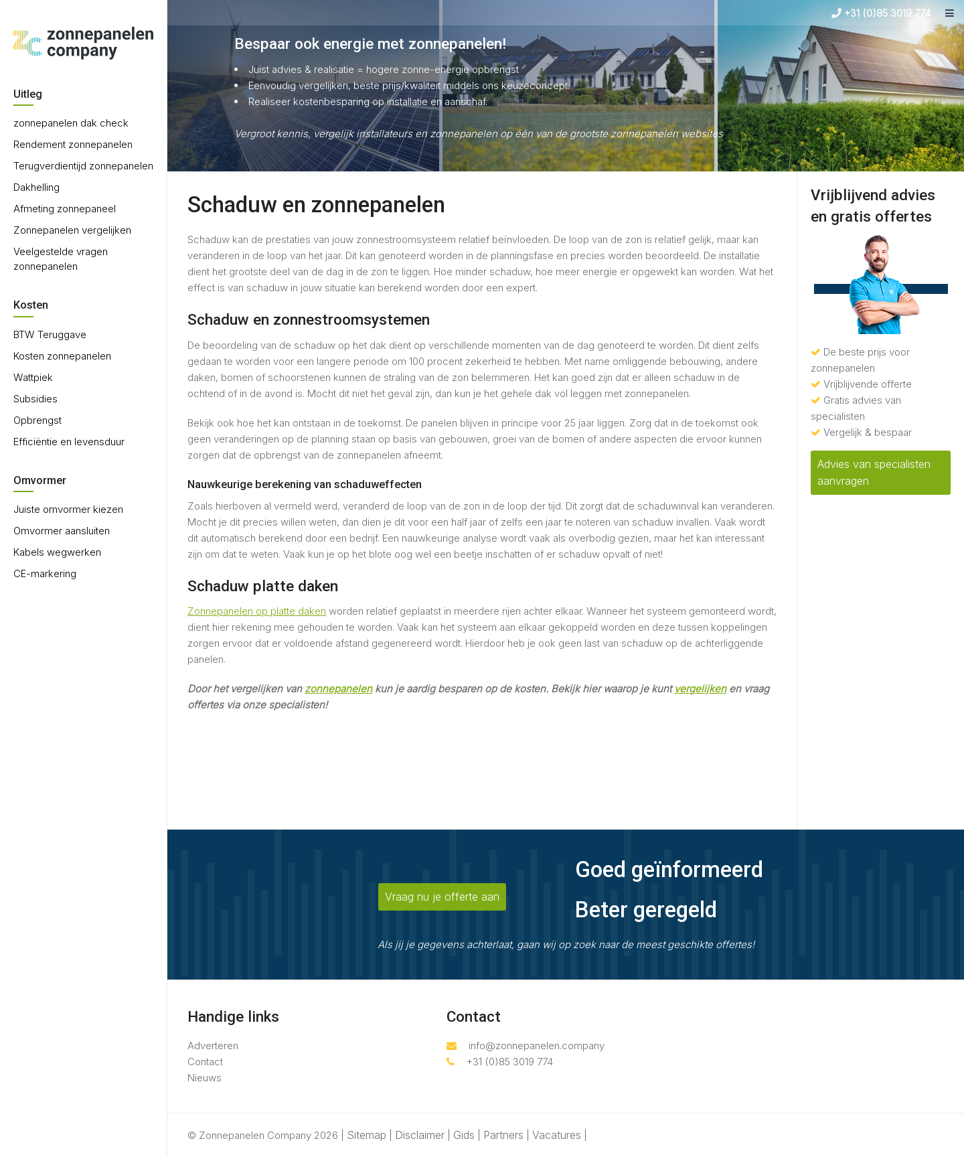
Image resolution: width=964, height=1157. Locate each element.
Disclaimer (420, 1135)
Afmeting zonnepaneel (64, 208)
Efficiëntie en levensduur (69, 441)
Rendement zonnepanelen (73, 144)
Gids (464, 1135)
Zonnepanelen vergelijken (72, 230)
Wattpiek (33, 377)
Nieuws (204, 1077)
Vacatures (556, 1135)
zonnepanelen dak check (71, 123)
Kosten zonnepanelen (62, 356)
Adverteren (212, 1045)
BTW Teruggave (49, 334)
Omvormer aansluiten (61, 530)
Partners (503, 1135)
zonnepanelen (338, 688)
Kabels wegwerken (57, 552)
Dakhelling (36, 187)
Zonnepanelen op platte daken (256, 611)
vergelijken (700, 688)
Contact (205, 1061)
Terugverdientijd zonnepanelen (83, 165)
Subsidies (35, 398)
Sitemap (366, 1135)
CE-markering (44, 573)
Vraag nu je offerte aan (442, 896)
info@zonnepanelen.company (526, 1045)
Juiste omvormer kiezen (68, 509)
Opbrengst (37, 420)
